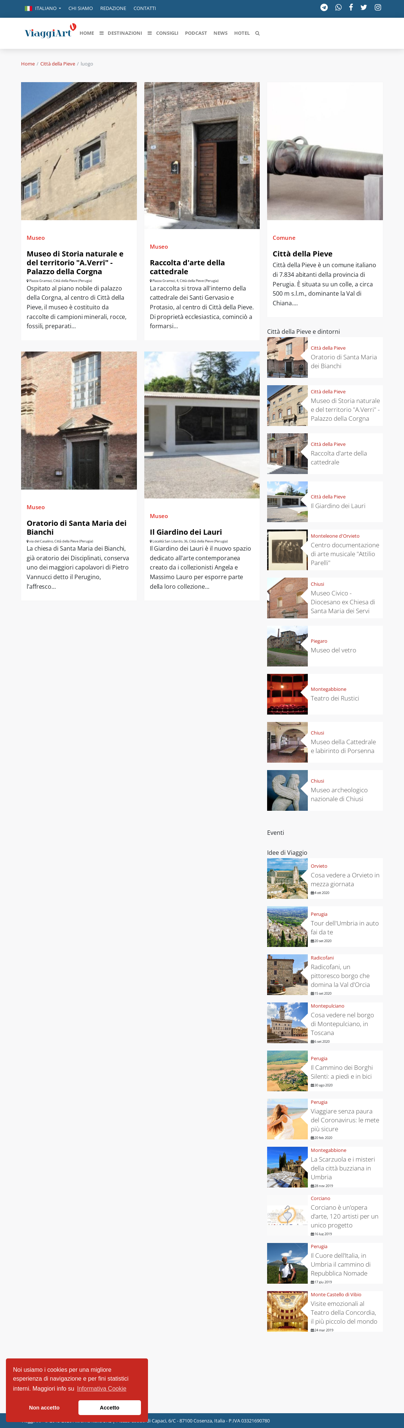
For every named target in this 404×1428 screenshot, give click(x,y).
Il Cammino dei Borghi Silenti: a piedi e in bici (342, 1072)
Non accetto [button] (44, 1408)
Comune (284, 237)
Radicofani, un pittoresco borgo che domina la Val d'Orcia (340, 975)
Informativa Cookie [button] (101, 1388)
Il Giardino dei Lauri (186, 532)
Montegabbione (328, 689)
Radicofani (322, 957)
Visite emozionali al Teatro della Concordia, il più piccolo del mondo (344, 1312)
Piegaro (319, 641)
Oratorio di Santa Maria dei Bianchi (77, 527)
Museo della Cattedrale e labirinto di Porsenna (343, 746)
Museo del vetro (333, 650)
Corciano (320, 1198)
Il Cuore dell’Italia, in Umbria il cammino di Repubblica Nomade (341, 1264)
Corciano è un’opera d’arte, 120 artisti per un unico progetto (344, 1216)
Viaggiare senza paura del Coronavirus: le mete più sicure (345, 1120)
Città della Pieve (57, 63)
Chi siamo (80, 8)
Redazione (113, 8)
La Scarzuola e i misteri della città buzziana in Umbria (343, 1168)
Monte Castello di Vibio (336, 1294)
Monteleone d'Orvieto (335, 535)
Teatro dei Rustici (335, 698)
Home (28, 63)
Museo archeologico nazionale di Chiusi (339, 794)
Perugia (319, 914)
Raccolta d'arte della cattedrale (187, 267)
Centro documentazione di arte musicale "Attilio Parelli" (345, 554)
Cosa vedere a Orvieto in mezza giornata (345, 879)
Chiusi (317, 584)
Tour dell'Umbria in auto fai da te (345, 927)
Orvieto (319, 866)
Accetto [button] (109, 1408)
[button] (43, 9)
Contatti (145, 8)
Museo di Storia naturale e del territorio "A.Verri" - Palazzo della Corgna (75, 262)
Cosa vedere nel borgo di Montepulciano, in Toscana (342, 1024)
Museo (36, 237)
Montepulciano (327, 1005)
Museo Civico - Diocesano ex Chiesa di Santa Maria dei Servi (343, 602)
